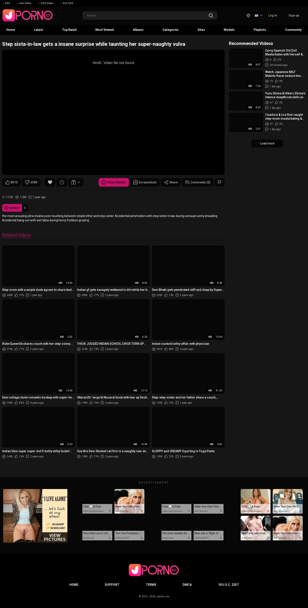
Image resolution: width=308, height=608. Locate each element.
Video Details (114, 182)
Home (10, 29)
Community (293, 29)
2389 (31, 182)
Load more (267, 143)
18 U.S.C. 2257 (228, 584)
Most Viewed (104, 29)
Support (112, 584)
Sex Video (24, 3)
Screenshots (145, 182)
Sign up (294, 15)
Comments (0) (197, 182)
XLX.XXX (66, 3)
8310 (11, 182)
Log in (272, 15)
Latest (38, 29)
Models (229, 29)
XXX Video (45, 3)
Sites (201, 29)
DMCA (187, 584)
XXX (6, 3)
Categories (171, 29)
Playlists (260, 29)
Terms (151, 584)
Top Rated (69, 29)
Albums (138, 29)
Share (171, 182)
